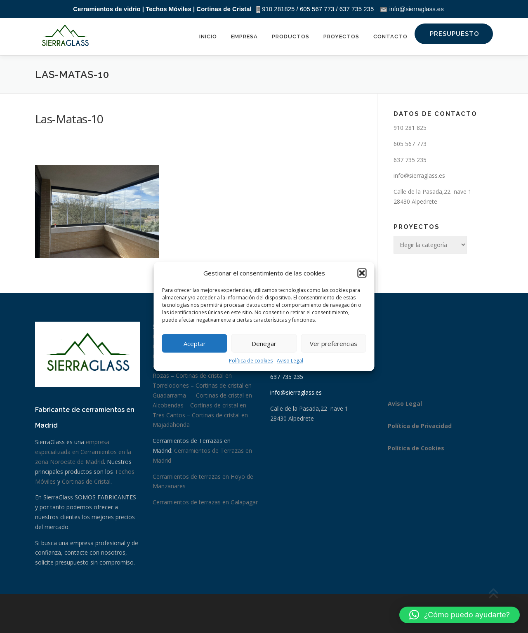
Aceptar (195, 343)
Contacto (390, 36)
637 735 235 (410, 160)
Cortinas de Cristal (86, 481)
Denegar (264, 343)
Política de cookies (251, 360)
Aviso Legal (290, 360)
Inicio (208, 36)
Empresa (244, 36)
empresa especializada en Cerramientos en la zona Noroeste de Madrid (83, 452)
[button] (362, 273)
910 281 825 (410, 128)
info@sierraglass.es (419, 175)
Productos (290, 36)
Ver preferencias (333, 343)
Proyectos (341, 36)
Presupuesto (454, 34)
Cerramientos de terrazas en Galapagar (205, 502)
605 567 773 (410, 144)
